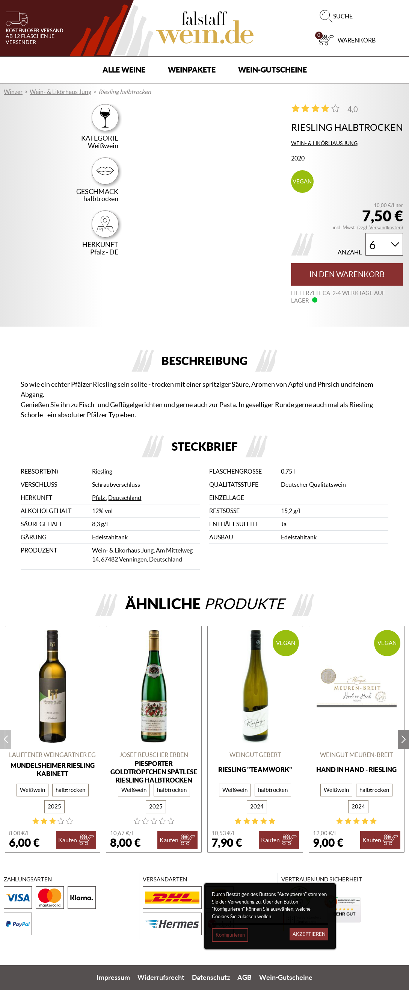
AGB (244, 977)
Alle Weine (124, 69)
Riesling (102, 471)
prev (5, 739)
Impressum (113, 977)
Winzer (13, 91)
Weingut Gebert (255, 754)
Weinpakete (192, 69)
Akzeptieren (309, 934)
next (403, 739)
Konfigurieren (230, 935)
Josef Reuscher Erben (153, 754)
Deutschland (124, 497)
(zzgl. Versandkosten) (380, 227)
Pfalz (99, 497)
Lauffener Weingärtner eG (52, 754)
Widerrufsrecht (160, 977)
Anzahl (350, 252)
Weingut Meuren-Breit (356, 754)
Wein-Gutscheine (272, 69)
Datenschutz (211, 977)
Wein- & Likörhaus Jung (60, 91)
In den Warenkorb (347, 274)
